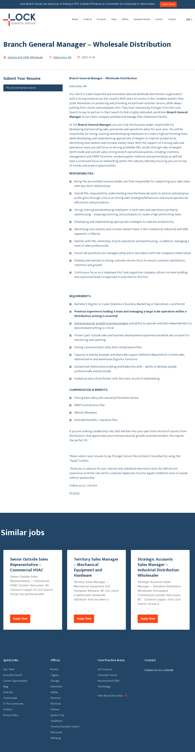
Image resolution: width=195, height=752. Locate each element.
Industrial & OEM (18, 57)
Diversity (8, 692)
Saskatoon (56, 721)
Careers (159, 19)
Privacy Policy (10, 715)
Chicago (55, 680)
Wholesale (36, 57)
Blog (5, 686)
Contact (172, 19)
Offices (125, 19)
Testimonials (10, 698)
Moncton (55, 698)
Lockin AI (87, 19)
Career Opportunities (15, 680)
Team (114, 19)
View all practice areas (110, 695)
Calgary (54, 675)
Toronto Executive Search (64, 726)
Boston (54, 669)
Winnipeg (55, 738)
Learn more (168, 4)
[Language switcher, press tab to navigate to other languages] (188, 19)
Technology (104, 686)
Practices (101, 19)
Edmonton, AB (62, 57)
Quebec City (57, 715)
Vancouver (56, 732)
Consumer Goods (107, 675)
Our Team (9, 669)
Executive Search (142, 19)
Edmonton (56, 686)
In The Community (13, 703)
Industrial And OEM (108, 680)
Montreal (55, 703)
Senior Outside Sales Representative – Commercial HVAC (29, 565)
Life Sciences (105, 669)
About (75, 19)
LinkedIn (91, 485)
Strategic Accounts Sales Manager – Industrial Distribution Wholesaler (158, 567)
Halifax (54, 692)
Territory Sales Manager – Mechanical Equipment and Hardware (96, 567)
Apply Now (20, 618)
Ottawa (54, 709)
